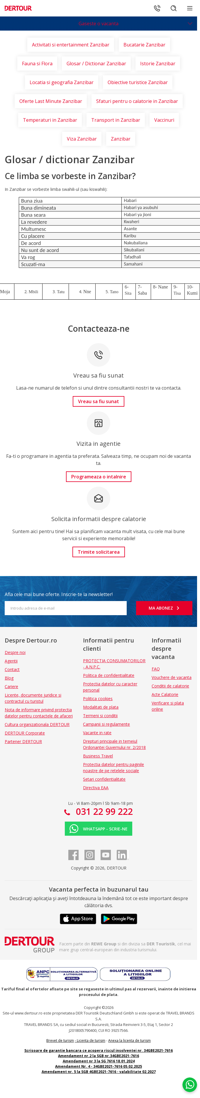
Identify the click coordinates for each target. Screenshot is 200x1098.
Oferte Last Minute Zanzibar (50, 101)
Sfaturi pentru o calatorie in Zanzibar (137, 101)
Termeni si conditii (100, 715)
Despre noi (15, 652)
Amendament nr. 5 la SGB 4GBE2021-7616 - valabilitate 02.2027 (99, 1071)
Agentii (11, 661)
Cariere (11, 686)
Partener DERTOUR (23, 741)
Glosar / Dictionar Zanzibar (96, 63)
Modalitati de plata (100, 707)
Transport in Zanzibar (115, 120)
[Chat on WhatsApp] (189, 1084)
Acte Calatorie (165, 694)
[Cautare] (173, 8)
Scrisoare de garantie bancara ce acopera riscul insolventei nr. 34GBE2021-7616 (98, 1050)
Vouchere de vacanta (171, 677)
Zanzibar (120, 139)
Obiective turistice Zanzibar (138, 82)
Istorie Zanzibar (157, 63)
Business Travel (98, 756)
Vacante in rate (97, 732)
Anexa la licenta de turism (129, 1040)
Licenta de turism (91, 1040)
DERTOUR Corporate (25, 733)
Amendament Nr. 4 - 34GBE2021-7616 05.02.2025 (98, 1066)
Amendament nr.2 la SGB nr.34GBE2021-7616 (98, 1055)
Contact (12, 669)
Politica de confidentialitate (108, 675)
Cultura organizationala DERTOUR (37, 724)
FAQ (156, 669)
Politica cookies (98, 698)
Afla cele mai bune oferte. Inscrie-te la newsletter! (59, 594)
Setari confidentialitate (104, 779)
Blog (9, 678)
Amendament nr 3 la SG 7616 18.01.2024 (99, 1061)
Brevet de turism (60, 1040)
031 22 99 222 (103, 811)
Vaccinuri (164, 120)
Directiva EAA (96, 787)
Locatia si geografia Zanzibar (62, 82)
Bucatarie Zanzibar (144, 44)
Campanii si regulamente (106, 724)
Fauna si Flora (37, 63)
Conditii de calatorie (170, 686)
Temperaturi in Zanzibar (50, 120)
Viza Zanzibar (82, 139)
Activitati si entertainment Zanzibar (70, 44)
